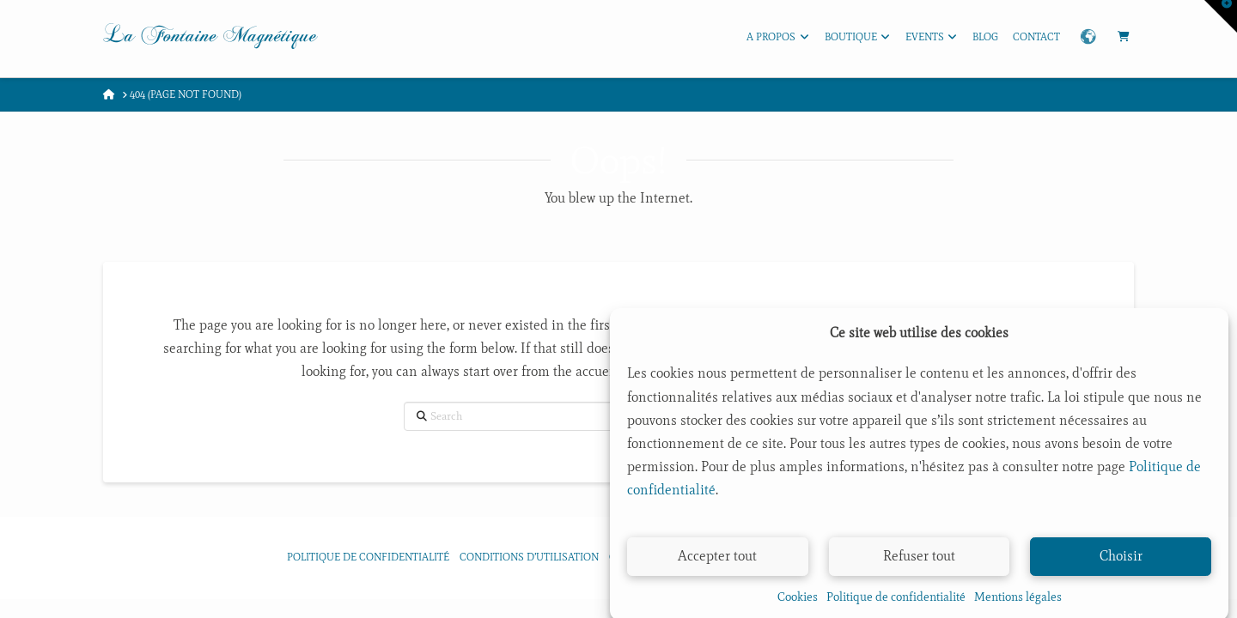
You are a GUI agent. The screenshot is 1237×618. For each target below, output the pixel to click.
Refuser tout (919, 561)
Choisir (1121, 561)
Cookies (797, 602)
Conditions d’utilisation (529, 557)
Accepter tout (717, 561)
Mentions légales (1018, 602)
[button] (1220, 16)
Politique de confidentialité (896, 602)
